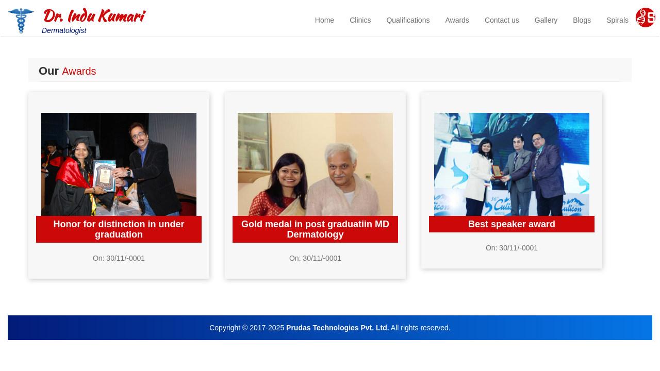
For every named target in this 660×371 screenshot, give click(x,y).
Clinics (360, 20)
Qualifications (408, 20)
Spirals (617, 20)
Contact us (502, 20)
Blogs (582, 20)
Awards (457, 20)
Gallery (546, 20)
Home (324, 20)
